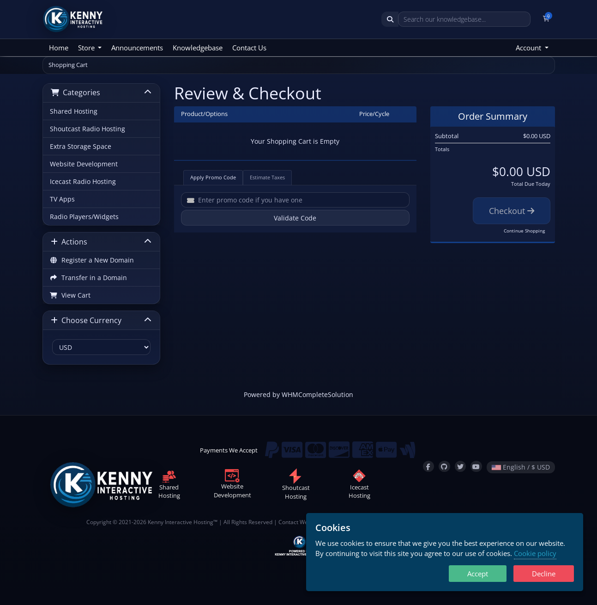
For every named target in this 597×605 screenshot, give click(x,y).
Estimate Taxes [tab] (267, 177)
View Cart (70, 295)
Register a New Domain (92, 260)
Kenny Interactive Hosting (180, 522)
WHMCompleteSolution (317, 394)
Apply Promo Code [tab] (213, 177)
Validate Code (295, 218)
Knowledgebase (198, 47)
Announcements (137, 47)
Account (529, 47)
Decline (543, 573)
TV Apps (62, 199)
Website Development (84, 163)
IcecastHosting (359, 485)
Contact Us (249, 47)
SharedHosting (169, 485)
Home (58, 47)
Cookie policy (535, 553)
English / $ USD (521, 467)
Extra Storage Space (80, 146)
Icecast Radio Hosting (83, 181)
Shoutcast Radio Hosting (87, 128)
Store (87, 47)
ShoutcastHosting (296, 486)
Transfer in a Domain (88, 277)
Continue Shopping (524, 230)
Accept (477, 573)
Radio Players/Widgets (84, 216)
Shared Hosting (73, 111)
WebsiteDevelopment (232, 485)
